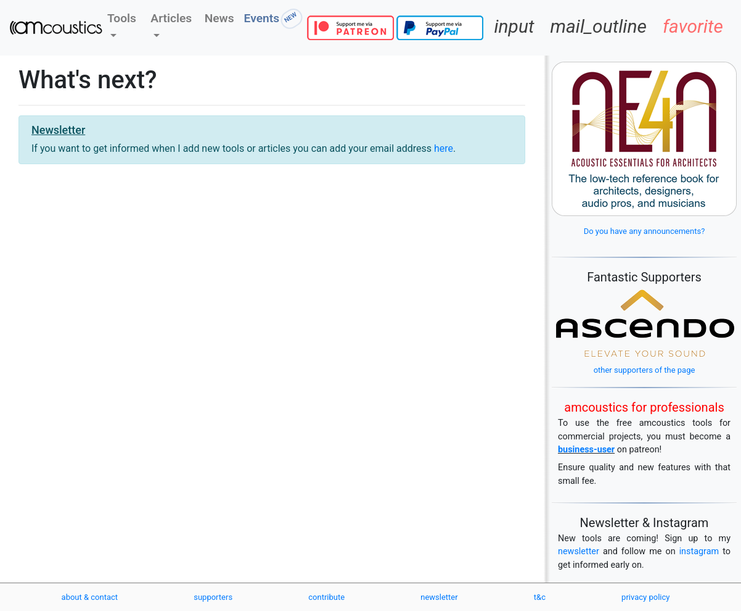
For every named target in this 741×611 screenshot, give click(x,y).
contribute (326, 597)
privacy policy (645, 597)
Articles (171, 18)
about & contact (90, 597)
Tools (121, 18)
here (443, 148)
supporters (213, 597)
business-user (586, 449)
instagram (699, 551)
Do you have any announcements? (644, 231)
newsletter (578, 551)
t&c (540, 597)
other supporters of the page (644, 370)
